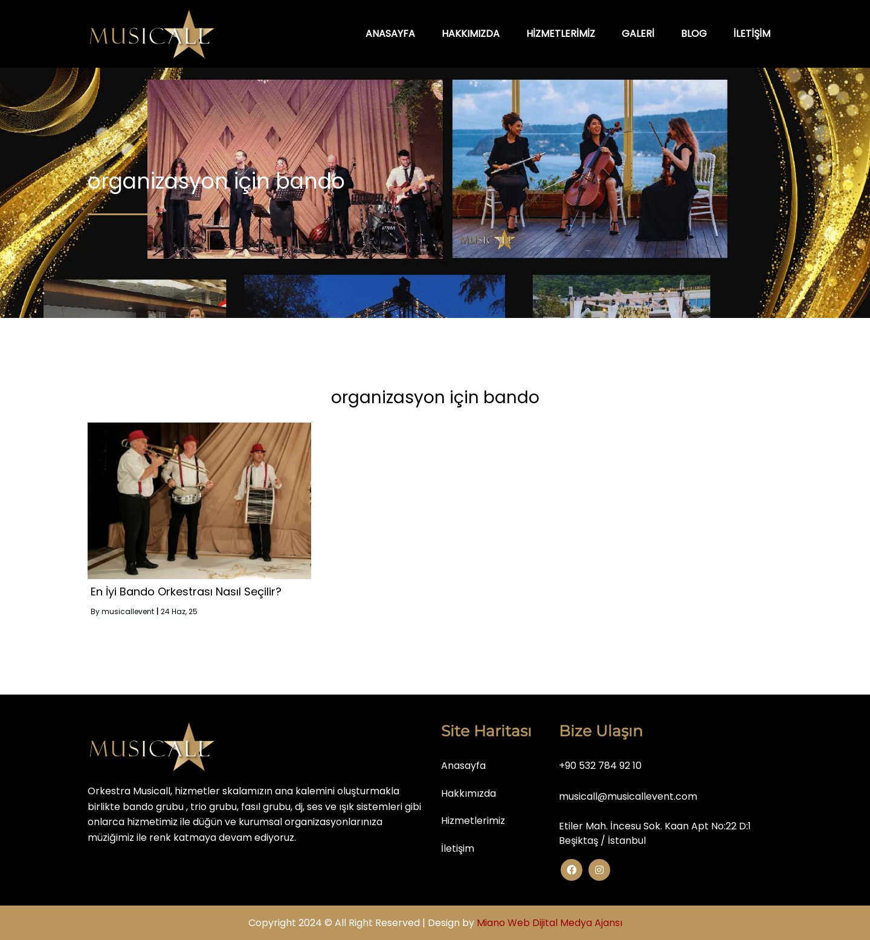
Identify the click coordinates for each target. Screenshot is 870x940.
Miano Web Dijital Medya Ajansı (549, 923)
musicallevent (128, 611)
